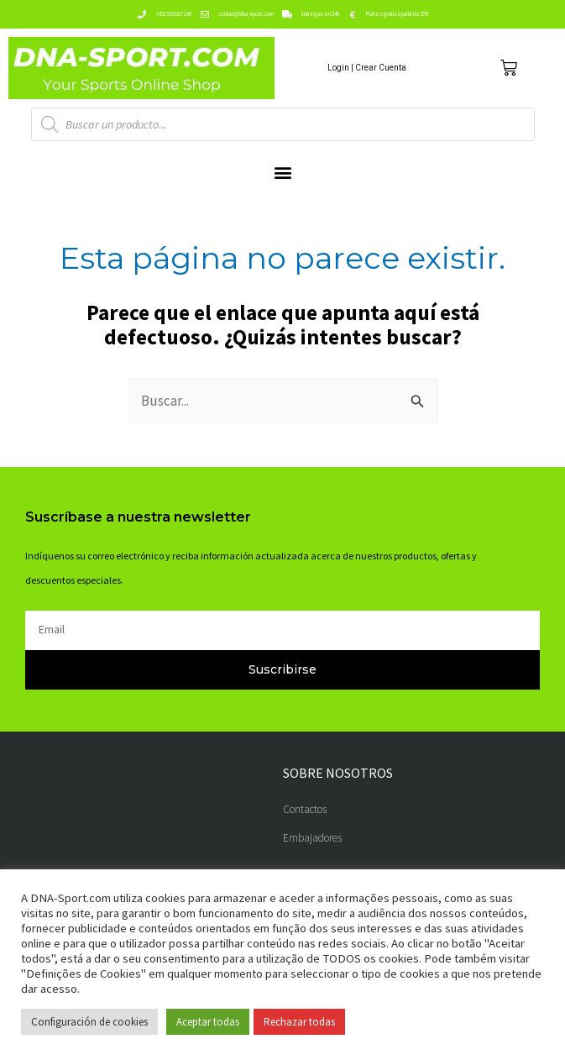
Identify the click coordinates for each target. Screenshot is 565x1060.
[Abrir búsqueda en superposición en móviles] (283, 124)
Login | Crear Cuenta (366, 67)
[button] (282, 172)
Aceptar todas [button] (207, 1022)
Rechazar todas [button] (299, 1022)
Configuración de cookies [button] (89, 1022)
